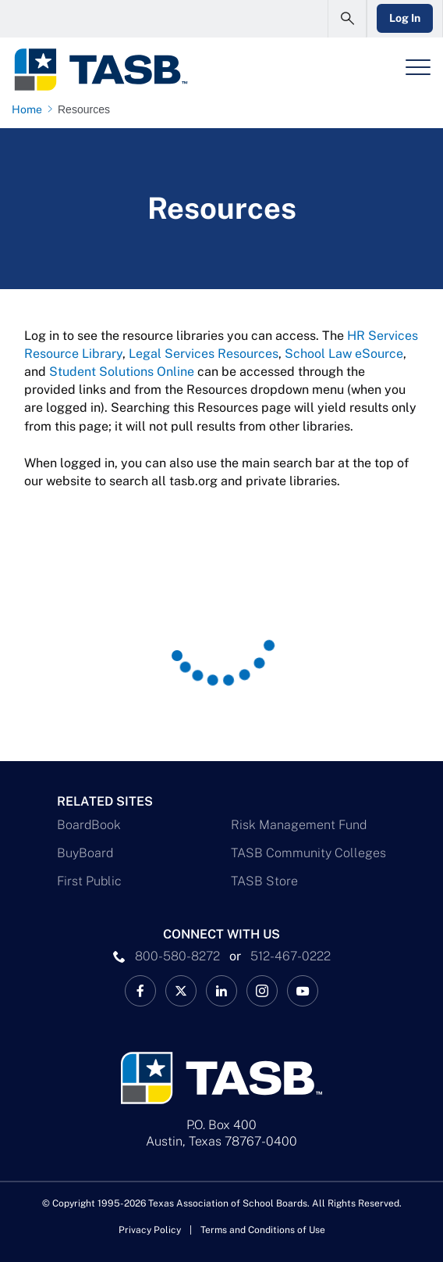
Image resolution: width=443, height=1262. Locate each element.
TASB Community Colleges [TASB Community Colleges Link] (308, 853)
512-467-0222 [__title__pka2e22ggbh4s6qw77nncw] (290, 956)
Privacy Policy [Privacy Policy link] (150, 1229)
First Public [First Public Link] (89, 881)
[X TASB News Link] (181, 990)
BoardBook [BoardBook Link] (89, 824)
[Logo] (100, 69)
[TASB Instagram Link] (262, 990)
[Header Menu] (418, 67)
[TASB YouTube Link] (302, 990)
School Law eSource (344, 353)
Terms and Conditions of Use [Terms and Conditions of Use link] (262, 1229)
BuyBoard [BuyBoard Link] (85, 853)
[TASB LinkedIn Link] (221, 990)
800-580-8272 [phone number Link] (177, 956)
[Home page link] (30, 109)
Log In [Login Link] (404, 18)
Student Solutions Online (121, 371)
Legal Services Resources (203, 353)
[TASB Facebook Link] (140, 990)
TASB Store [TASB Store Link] (264, 881)
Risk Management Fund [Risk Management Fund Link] (299, 824)
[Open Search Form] (347, 19)
